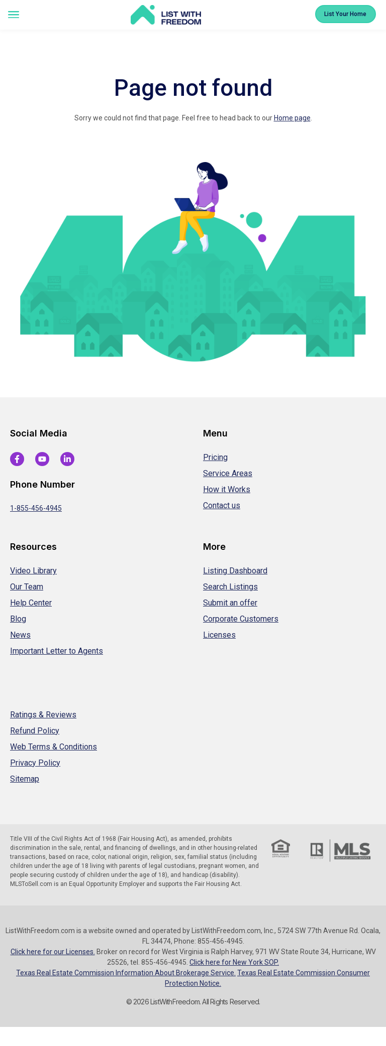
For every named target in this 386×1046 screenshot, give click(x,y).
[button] (13, 15)
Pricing (215, 457)
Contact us (221, 505)
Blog (18, 619)
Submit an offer (230, 603)
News (20, 635)
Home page (292, 118)
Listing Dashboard (235, 570)
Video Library (33, 570)
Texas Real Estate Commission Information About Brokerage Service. (126, 973)
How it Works (226, 489)
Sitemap (24, 779)
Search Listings (230, 586)
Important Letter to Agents (56, 651)
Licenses (219, 635)
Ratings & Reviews (43, 714)
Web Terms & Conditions (53, 747)
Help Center (31, 603)
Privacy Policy (35, 763)
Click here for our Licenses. (53, 952)
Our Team (26, 586)
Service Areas (227, 473)
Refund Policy (34, 730)
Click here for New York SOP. (234, 962)
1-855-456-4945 (36, 508)
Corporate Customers (240, 619)
